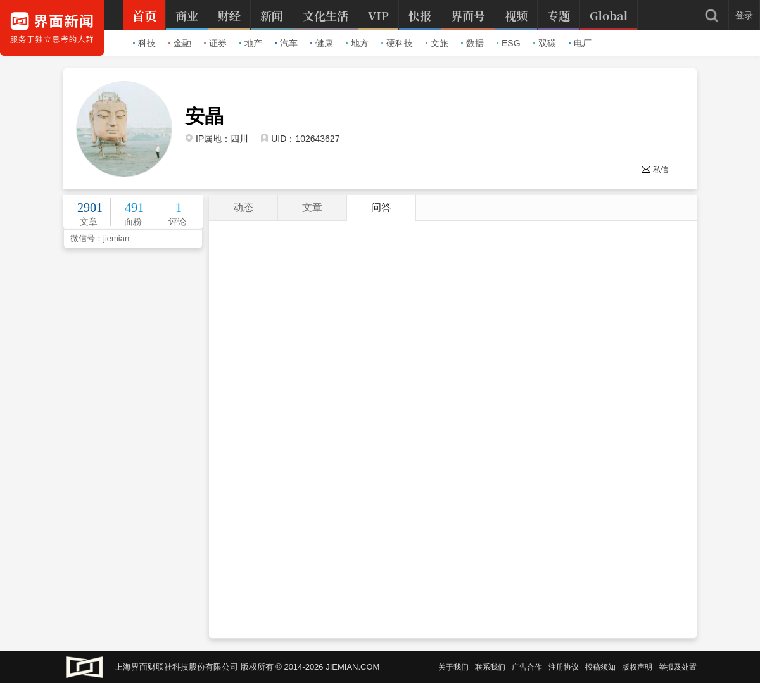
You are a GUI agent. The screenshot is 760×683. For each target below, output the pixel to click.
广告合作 (527, 667)
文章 (312, 207)
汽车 (286, 43)
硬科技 (397, 43)
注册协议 (563, 667)
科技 (144, 43)
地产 (250, 43)
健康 (321, 43)
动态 (243, 207)
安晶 (205, 116)
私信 (654, 169)
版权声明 (637, 667)
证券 (215, 43)
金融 (179, 43)
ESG (509, 43)
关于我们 (453, 667)
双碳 (544, 43)
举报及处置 (678, 667)
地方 (357, 43)
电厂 (580, 43)
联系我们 (490, 667)
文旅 (437, 43)
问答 (381, 207)
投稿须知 (600, 667)
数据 (472, 43)
